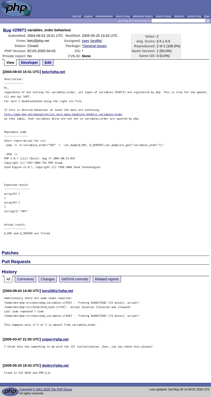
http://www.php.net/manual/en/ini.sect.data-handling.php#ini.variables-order (63, 114)
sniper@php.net (55, 339)
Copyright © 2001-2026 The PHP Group (45, 389)
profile (96, 41)
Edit (48, 63)
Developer (29, 63)
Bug (7, 30)
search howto (163, 16)
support (88, 16)
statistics (179, 16)
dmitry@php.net (55, 365)
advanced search (143, 16)
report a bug (123, 16)
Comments (25, 279)
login (207, 16)
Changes (48, 279)
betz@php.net (53, 72)
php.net (76, 16)
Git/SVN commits (74, 279)
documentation (104, 16)
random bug (194, 16)
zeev (85, 41)
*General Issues (94, 46)
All (8, 279)
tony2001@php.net (57, 291)
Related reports (107, 279)
